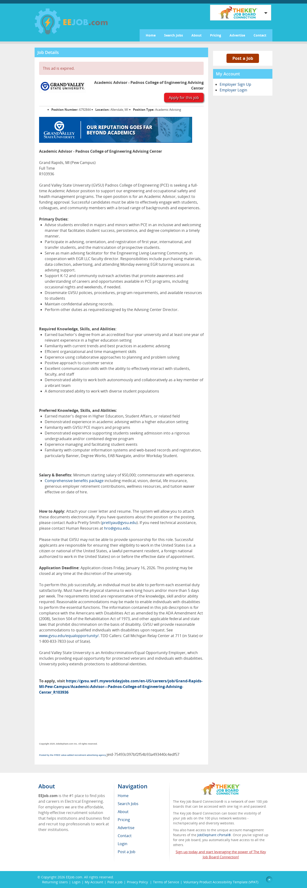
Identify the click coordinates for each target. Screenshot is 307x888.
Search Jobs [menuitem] (128, 803)
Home (151, 35)
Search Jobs (173, 35)
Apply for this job (184, 97)
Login (76, 882)
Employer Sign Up (235, 84)
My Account (94, 882)
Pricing (215, 35)
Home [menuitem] (123, 795)
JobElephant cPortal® (214, 835)
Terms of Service (166, 882)
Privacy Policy (138, 882)
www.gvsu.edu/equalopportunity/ (69, 635)
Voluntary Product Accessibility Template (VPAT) (220, 882)
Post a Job (242, 58)
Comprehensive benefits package (74, 480)
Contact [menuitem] (125, 835)
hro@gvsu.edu (117, 528)
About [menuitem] (123, 811)
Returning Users (55, 882)
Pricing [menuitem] (124, 819)
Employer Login (233, 90)
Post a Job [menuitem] (126, 851)
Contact (260, 35)
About (196, 35)
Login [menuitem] (122, 843)
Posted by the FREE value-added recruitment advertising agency (72, 755)
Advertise (237, 35)
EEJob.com (74, 877)
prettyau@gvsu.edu (119, 522)
